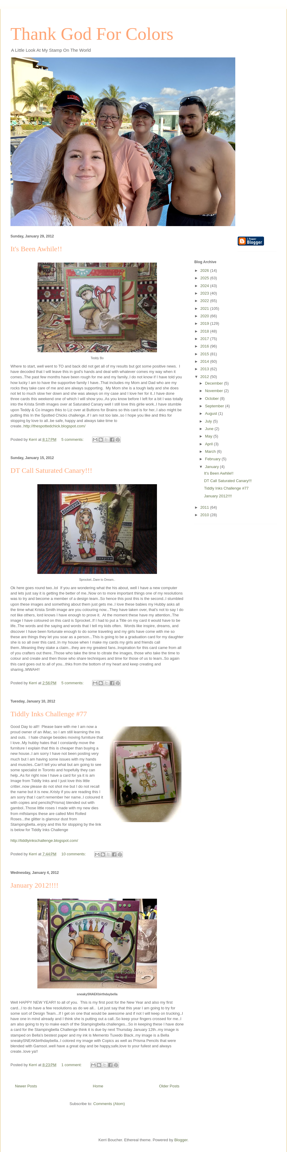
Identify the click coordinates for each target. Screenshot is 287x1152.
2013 (205, 369)
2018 (205, 331)
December (214, 383)
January (212, 466)
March (211, 451)
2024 (205, 286)
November (214, 390)
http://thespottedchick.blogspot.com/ (54, 426)
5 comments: (73, 439)
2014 (205, 361)
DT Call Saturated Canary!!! (51, 470)
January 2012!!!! (34, 885)
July (209, 421)
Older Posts (169, 1086)
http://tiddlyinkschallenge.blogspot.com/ (44, 840)
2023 (205, 293)
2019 (205, 323)
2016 (205, 346)
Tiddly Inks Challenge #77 (48, 714)
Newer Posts (26, 1086)
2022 (205, 300)
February (213, 459)
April (209, 444)
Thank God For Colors (91, 34)
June (210, 428)
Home (98, 1086)
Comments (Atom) (109, 1103)
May (209, 436)
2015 (205, 354)
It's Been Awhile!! (36, 249)
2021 (205, 308)
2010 (205, 515)
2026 (205, 270)
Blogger (180, 1140)
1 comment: (72, 1065)
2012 (205, 376)
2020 (205, 316)
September (215, 406)
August (211, 413)
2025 (205, 278)
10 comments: (74, 854)
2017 (205, 338)
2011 (205, 507)
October (212, 398)
